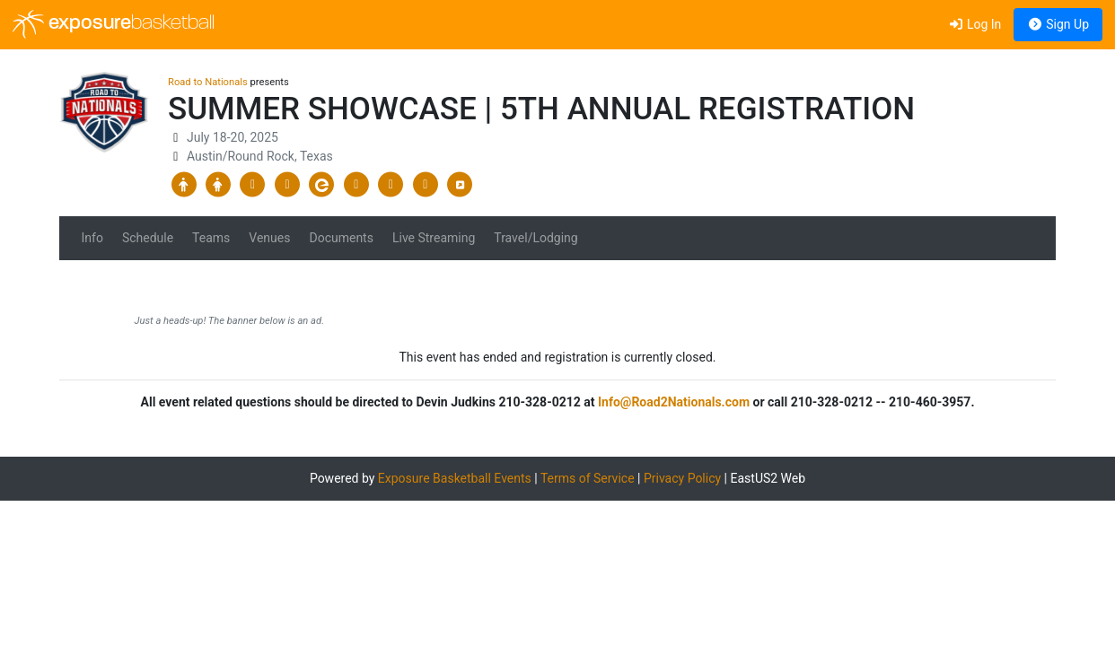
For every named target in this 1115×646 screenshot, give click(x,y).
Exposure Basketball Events (454, 478)
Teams (211, 238)
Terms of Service (587, 478)
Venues (269, 238)
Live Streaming (433, 238)
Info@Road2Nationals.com (674, 402)
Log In (974, 24)
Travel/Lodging (535, 238)
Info (92, 238)
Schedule (147, 238)
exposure (114, 24)
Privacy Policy (682, 478)
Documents (341, 238)
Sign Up (1058, 24)
